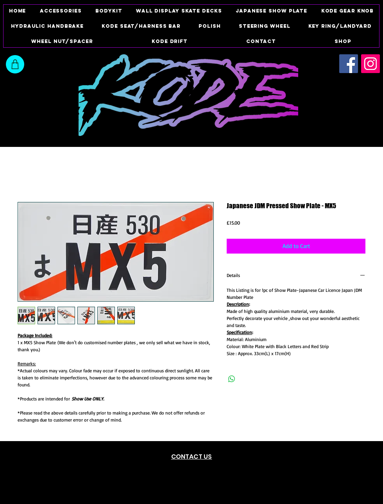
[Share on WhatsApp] (231, 379)
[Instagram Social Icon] (370, 63)
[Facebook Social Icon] (348, 63)
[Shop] (15, 64)
